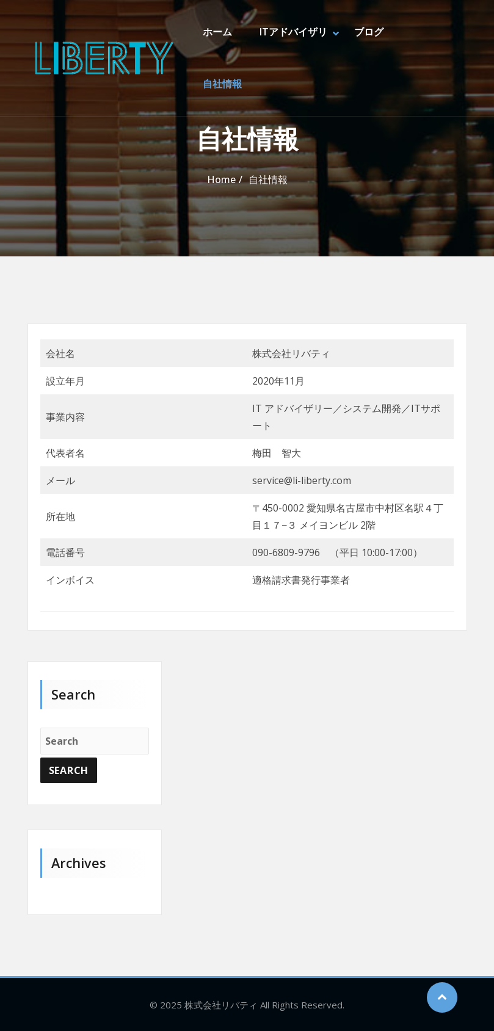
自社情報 (222, 85)
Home (221, 179)
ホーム (217, 32)
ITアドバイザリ (293, 32)
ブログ (368, 32)
